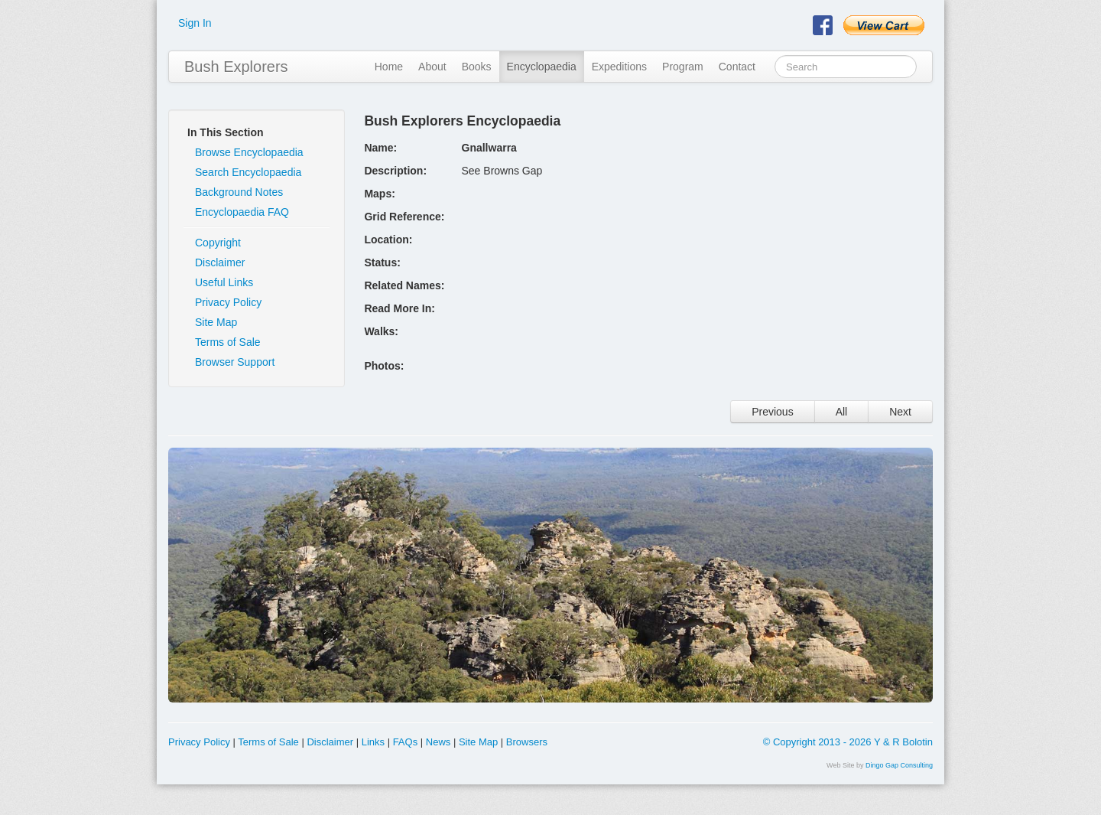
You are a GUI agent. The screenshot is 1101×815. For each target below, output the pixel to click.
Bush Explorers (236, 66)
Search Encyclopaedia (248, 172)
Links (373, 742)
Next (900, 412)
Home (389, 66)
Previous (772, 412)
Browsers (526, 742)
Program (682, 66)
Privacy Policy (228, 302)
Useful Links (224, 282)
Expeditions (619, 66)
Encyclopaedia (541, 66)
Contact (737, 66)
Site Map (216, 322)
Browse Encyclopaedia (249, 152)
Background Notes (239, 192)
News (438, 742)
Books (477, 66)
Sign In (195, 23)
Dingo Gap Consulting (899, 765)
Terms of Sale (228, 342)
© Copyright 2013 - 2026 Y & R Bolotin (848, 742)
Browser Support (234, 362)
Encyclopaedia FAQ (242, 212)
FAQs (405, 742)
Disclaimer (220, 262)
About (432, 66)
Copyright (218, 242)
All (842, 412)
